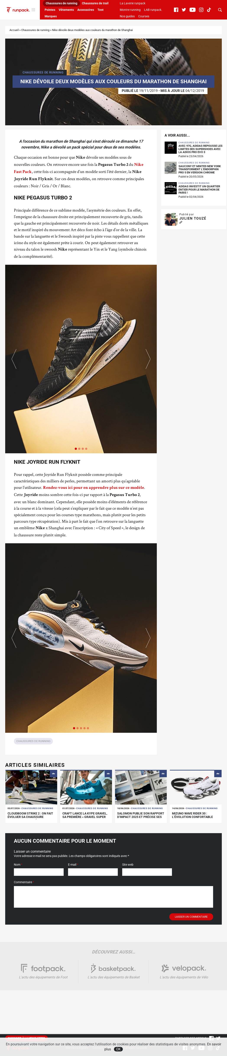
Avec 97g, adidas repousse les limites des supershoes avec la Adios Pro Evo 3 (200, 149)
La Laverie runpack (132, 3)
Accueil (14, 30)
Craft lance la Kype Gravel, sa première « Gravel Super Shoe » (84, 817)
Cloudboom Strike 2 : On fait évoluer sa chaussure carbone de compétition (30, 817)
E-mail (73, 864)
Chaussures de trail (95, 3)
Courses (143, 16)
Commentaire (24, 882)
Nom (18, 864)
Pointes (50, 9)
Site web (127, 864)
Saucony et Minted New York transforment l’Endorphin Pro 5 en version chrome (199, 169)
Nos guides (127, 16)
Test (100, 9)
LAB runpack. (153, 9)
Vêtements (66, 9)
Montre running (130, 9)
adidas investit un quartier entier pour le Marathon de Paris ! (199, 189)
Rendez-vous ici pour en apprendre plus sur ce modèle (93, 488)
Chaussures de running (61, 3)
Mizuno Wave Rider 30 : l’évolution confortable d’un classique (192, 817)
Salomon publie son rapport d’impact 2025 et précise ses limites (140, 817)
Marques (51, 16)
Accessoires (85, 9)
